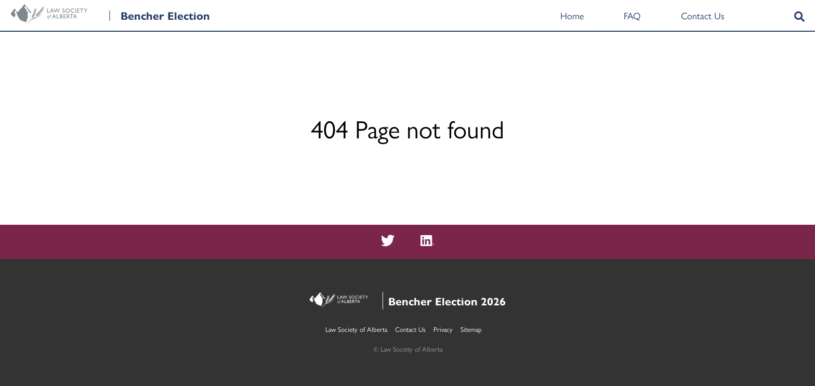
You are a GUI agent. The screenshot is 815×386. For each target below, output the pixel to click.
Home (572, 15)
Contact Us (703, 15)
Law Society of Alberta (356, 329)
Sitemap (471, 329)
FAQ (632, 15)
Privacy (443, 329)
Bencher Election (165, 15)
